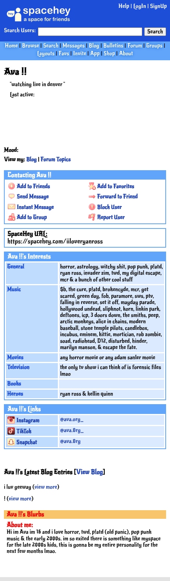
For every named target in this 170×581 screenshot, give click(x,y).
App (95, 53)
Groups (154, 45)
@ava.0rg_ (72, 430)
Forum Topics (55, 159)
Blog (94, 45)
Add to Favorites (111, 186)
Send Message (28, 196)
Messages (74, 45)
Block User (105, 207)
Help (123, 6)
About (126, 53)
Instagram (23, 420)
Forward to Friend (113, 196)
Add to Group (27, 217)
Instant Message (31, 207)
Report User (106, 217)
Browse (30, 45)
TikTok (19, 431)
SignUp (158, 6)
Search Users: (20, 30)
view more (45, 487)
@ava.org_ (72, 419)
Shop (109, 53)
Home (11, 45)
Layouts (46, 53)
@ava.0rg (70, 441)
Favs (64, 53)
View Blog (89, 472)
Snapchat (22, 442)
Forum (134, 45)
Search (155, 31)
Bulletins (113, 45)
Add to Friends (29, 186)
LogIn (139, 6)
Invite (79, 53)
